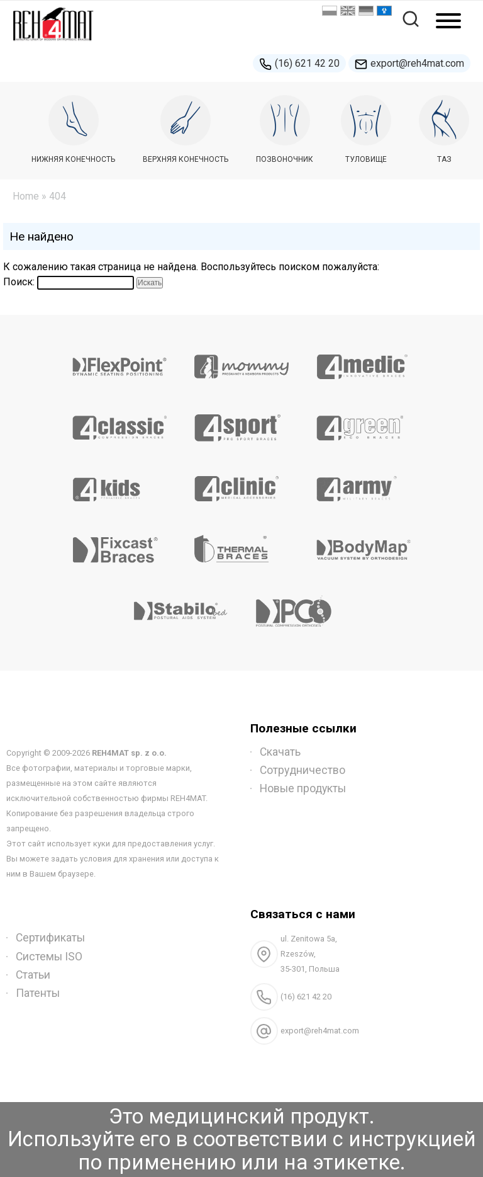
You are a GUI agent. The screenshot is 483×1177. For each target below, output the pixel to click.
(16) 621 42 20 (299, 64)
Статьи (33, 975)
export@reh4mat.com (409, 64)
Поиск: (19, 282)
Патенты (38, 993)
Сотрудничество (302, 770)
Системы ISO (49, 956)
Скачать (280, 752)
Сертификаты (50, 937)
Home (26, 196)
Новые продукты (303, 788)
